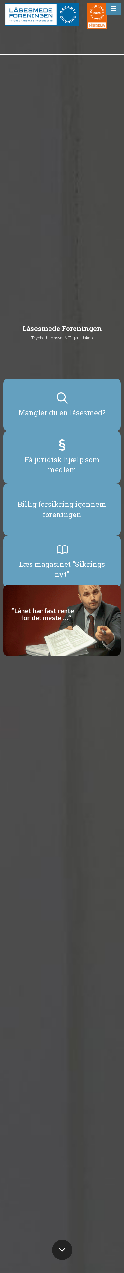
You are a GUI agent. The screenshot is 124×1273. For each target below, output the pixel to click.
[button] (113, 9)
